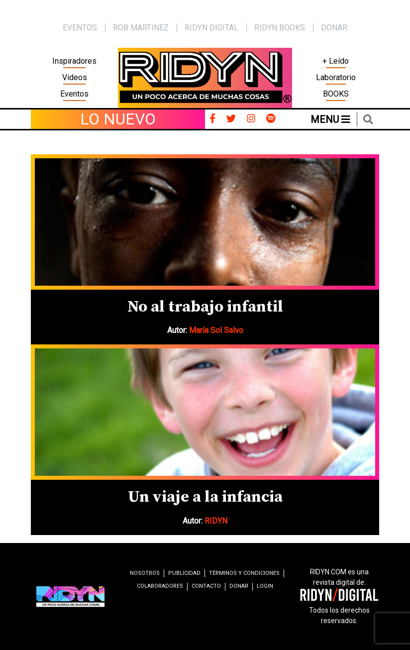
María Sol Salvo (216, 330)
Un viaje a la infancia (205, 497)
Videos (74, 77)
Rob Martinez (141, 27)
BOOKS (336, 94)
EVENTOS (80, 27)
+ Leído (335, 61)
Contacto (206, 586)
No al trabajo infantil (205, 307)
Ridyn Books (279, 27)
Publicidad (184, 573)
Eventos (74, 94)
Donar (334, 27)
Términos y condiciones (244, 573)
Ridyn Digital (211, 27)
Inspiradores (74, 61)
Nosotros (145, 573)
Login (265, 586)
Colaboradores (160, 586)
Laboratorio (336, 77)
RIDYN (216, 521)
